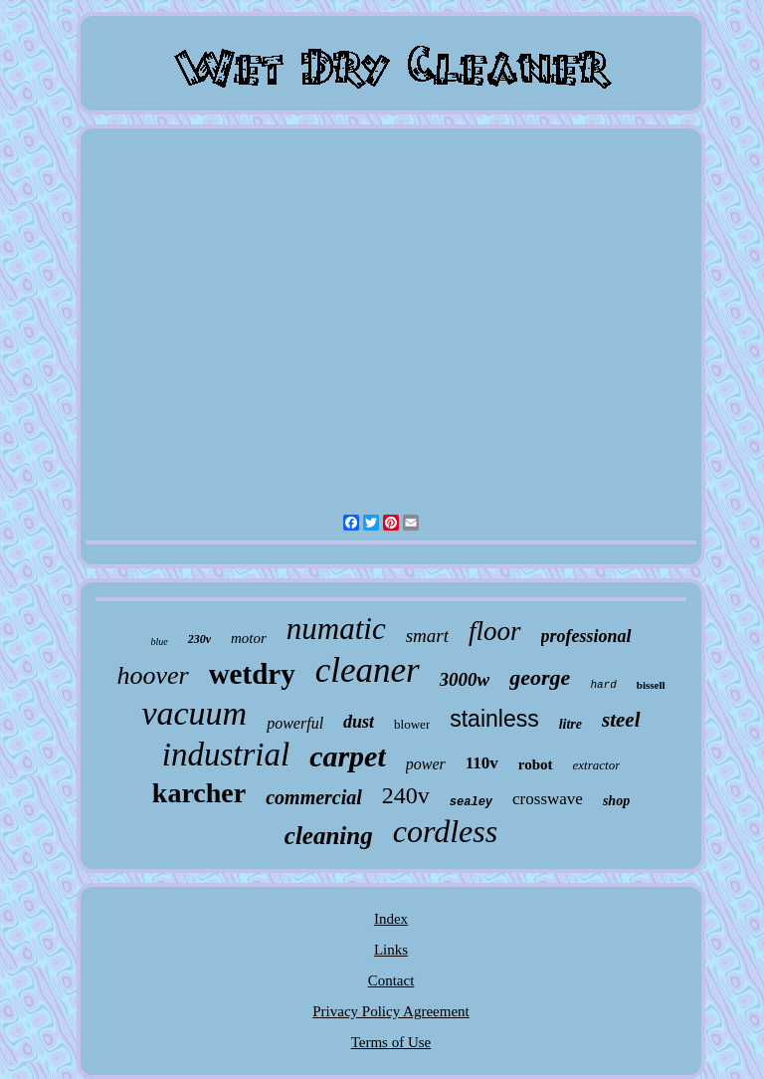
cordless (445, 831)
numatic (336, 628)
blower (412, 724)
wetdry (252, 674)
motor (249, 638)
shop (616, 800)
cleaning (329, 835)
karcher (199, 792)
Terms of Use (391, 1042)
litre (570, 724)
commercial (314, 797)
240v (406, 795)
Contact (391, 980)
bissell (651, 685)
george (539, 677)
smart (427, 635)
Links (391, 950)
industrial (225, 754)
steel (621, 720)
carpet (347, 756)
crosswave (547, 798)
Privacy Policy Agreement (390, 1011)
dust (358, 722)
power (426, 763)
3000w (465, 679)
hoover (152, 675)
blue (158, 641)
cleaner (367, 670)
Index (391, 919)
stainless (494, 719)
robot (535, 764)
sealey (471, 802)
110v (482, 763)
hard (603, 685)
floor (495, 631)
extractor (597, 764)
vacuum (194, 713)
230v (199, 639)
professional (586, 636)
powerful (295, 723)
